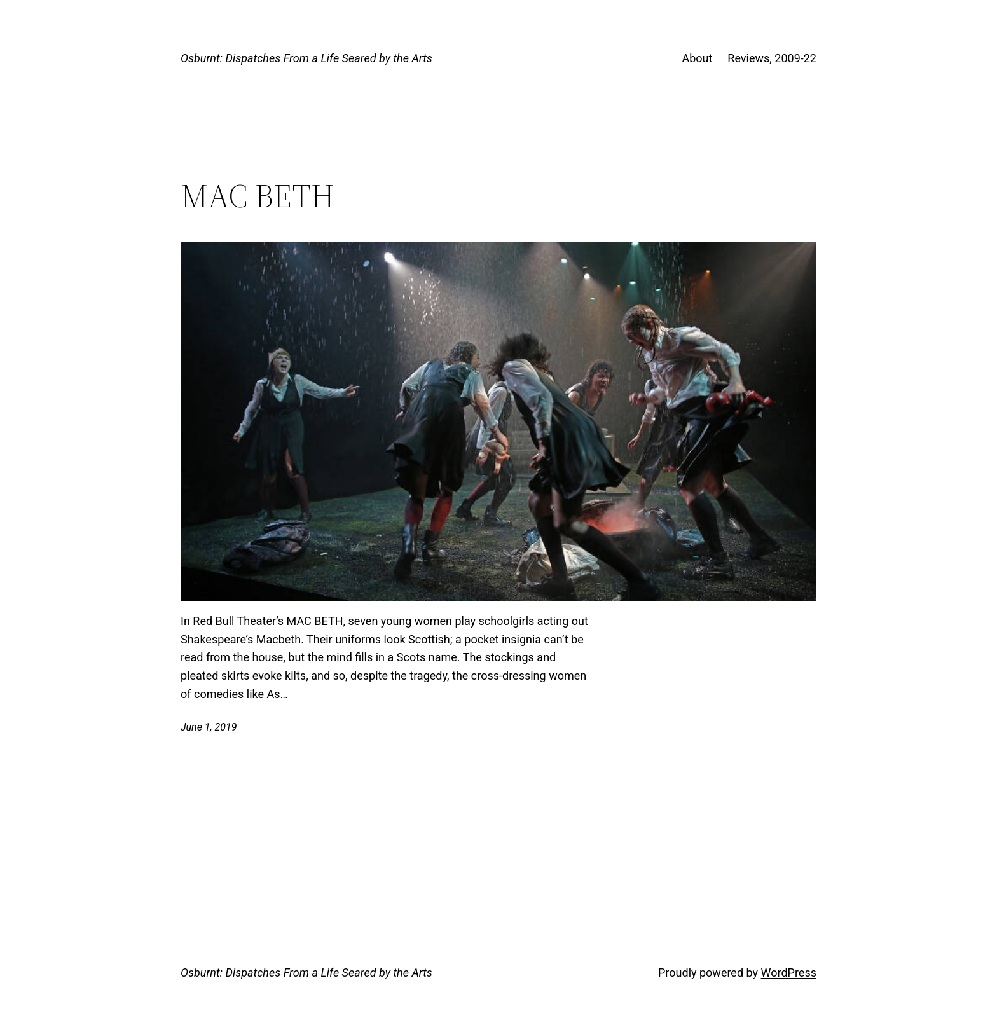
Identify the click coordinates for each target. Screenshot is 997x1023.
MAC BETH (257, 196)
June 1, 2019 (209, 727)
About (697, 58)
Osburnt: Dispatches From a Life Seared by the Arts (306, 58)
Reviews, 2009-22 (771, 58)
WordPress (788, 972)
